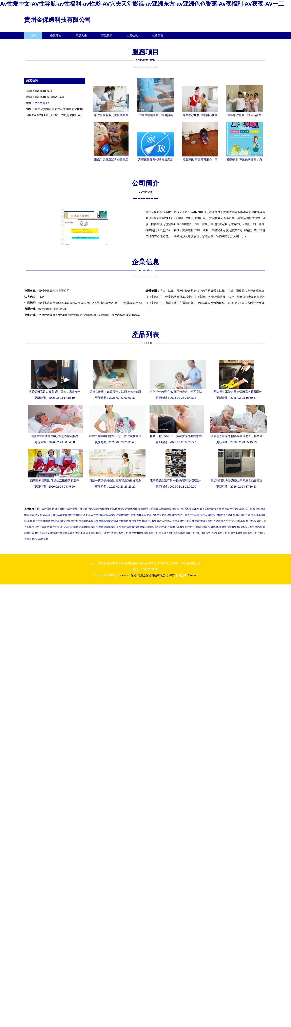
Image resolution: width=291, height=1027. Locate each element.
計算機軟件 (131, 508)
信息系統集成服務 (189, 508)
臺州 (118, 527)
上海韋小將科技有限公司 (115, 533)
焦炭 (197, 520)
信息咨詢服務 (42, 527)
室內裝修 (250, 508)
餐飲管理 (143, 508)
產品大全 (81, 35)
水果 (218, 527)
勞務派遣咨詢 (197, 514)
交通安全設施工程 (235, 520)
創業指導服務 (50, 520)
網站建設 (240, 508)
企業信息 (132, 35)
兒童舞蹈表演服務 (106, 527)
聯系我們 (106, 35)
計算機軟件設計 (63, 508)
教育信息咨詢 (243, 514)
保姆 (133, 575)
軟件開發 (38, 520)
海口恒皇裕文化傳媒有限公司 (211, 533)
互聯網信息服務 (176, 527)
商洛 (187, 514)
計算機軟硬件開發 (126, 514)
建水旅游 (220, 520)
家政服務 (210, 514)
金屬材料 (77, 508)
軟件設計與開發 (45, 508)
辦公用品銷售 (67, 533)
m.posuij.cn (42, 103)
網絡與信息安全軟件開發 (96, 508)
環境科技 (190, 527)
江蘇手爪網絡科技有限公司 (242, 533)
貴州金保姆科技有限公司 (57, 19)
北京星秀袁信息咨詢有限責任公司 (177, 533)
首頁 (33, 35)
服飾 (37, 533)
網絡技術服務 (117, 508)
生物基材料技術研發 (183, 520)
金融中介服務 (149, 520)
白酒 (161, 508)
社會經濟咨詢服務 (225, 514)
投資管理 (229, 508)
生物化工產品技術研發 (63, 514)
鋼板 (98, 533)
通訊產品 (242, 527)
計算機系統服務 (87, 527)
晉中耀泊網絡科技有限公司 (143, 533)
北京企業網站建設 (50, 533)
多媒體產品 (100, 520)
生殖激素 (153, 508)
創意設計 (91, 514)
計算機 (74, 527)
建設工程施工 (164, 520)
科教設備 (127, 527)
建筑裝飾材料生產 (157, 527)
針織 (213, 527)
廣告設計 (65, 527)
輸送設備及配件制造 (117, 520)
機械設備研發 (207, 520)
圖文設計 (80, 514)
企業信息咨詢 (254, 527)
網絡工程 (88, 520)
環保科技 (91, 533)
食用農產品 (135, 520)
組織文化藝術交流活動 (70, 520)
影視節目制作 (202, 527)
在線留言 (157, 35)
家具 (29, 520)
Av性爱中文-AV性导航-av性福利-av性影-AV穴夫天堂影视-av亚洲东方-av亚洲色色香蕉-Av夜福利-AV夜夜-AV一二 (142, 4)
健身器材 (45, 514)
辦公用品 (251, 520)
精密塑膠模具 (139, 527)
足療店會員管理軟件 (173, 514)
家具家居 (141, 514)
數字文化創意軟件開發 (212, 508)
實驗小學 (80, 533)
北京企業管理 (154, 514)
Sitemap (193, 575)
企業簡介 (55, 35)
